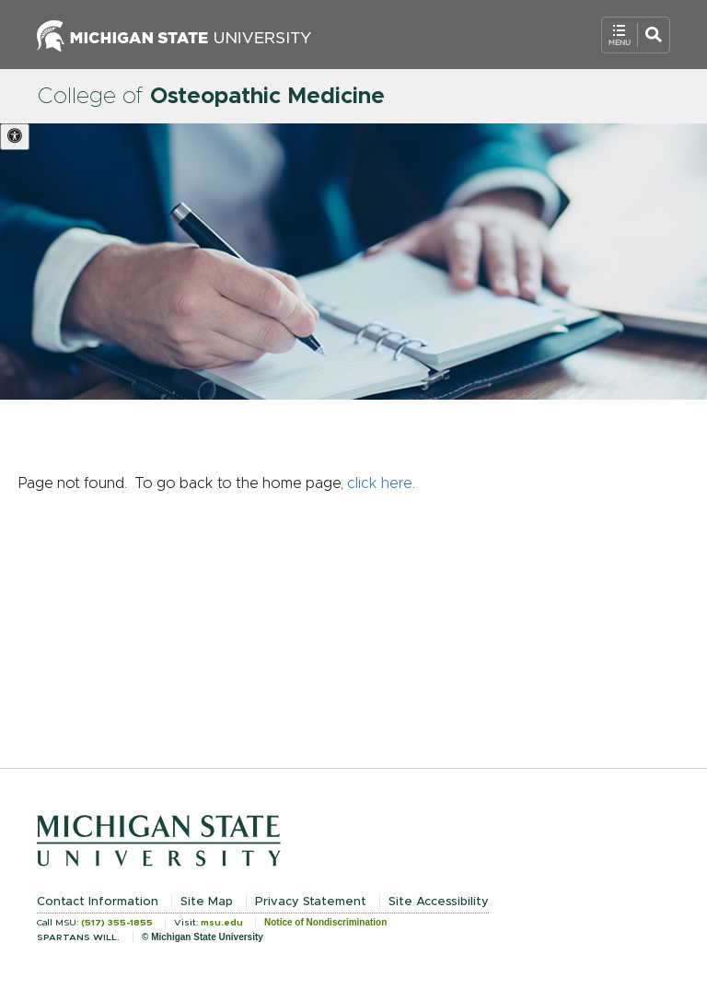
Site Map (206, 902)
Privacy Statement (310, 902)
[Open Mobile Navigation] (635, 35)
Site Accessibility (438, 902)
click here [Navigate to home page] (379, 483)
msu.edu (222, 922)
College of (211, 97)
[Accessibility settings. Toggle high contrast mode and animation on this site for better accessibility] (14, 136)
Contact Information (97, 902)
